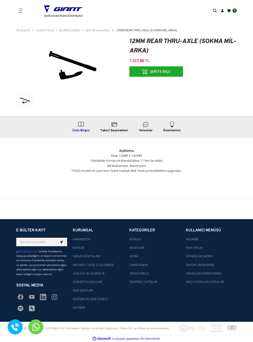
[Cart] (231, 10)
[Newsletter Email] (41, 242)
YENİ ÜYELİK (194, 247)
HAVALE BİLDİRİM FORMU (204, 273)
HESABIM (192, 239)
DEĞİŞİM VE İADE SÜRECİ (90, 299)
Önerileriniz (172, 127)
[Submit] (61, 242)
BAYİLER (78, 247)
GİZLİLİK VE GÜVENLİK (89, 273)
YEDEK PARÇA (139, 273)
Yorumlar (145, 127)
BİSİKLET (135, 239)
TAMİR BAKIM (138, 265)
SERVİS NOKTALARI (86, 256)
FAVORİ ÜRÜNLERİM (200, 265)
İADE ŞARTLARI (83, 290)
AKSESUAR (136, 247)
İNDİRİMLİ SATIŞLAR (143, 282)
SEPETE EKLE (156, 71)
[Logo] (63, 11)
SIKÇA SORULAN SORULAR (205, 282)
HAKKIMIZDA (81, 239)
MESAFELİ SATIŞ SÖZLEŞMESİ (93, 265)
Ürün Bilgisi (81, 127)
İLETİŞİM (79, 307)
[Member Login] (222, 10)
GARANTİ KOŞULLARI (87, 282)
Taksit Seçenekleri (114, 127)
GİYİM (133, 256)
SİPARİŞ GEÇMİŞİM (199, 256)
